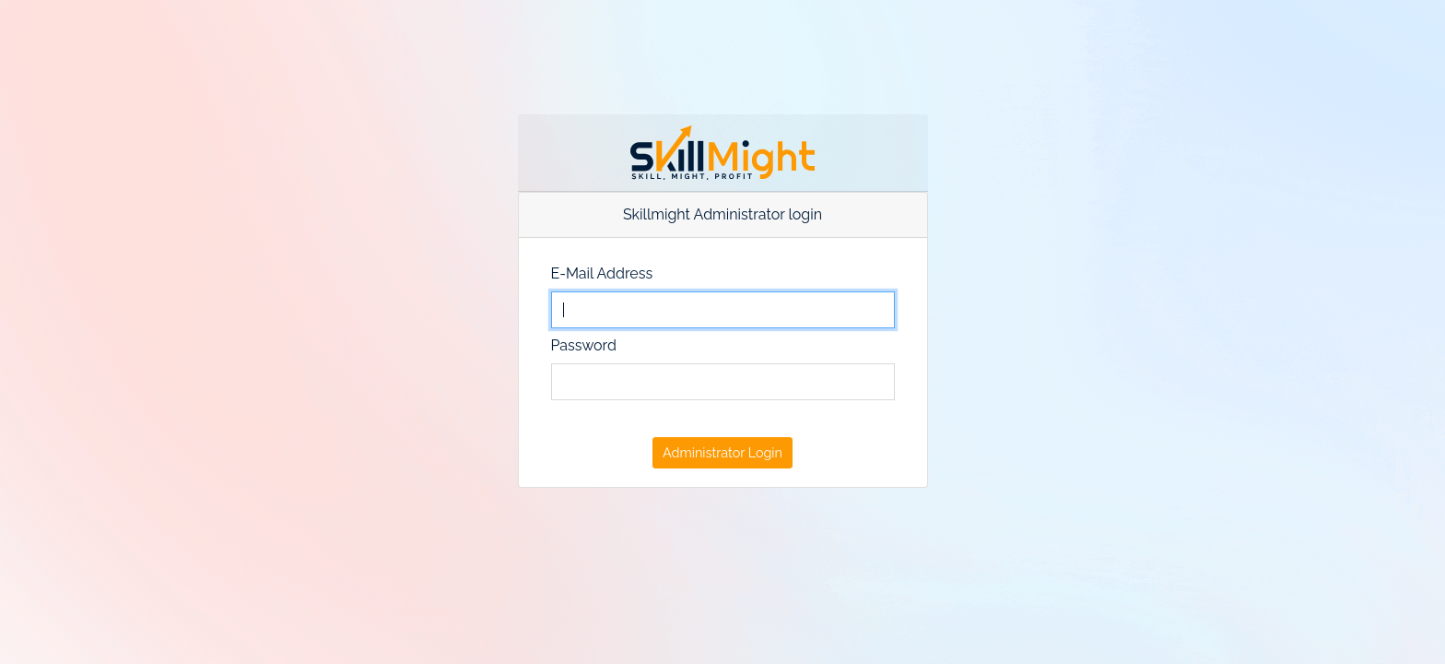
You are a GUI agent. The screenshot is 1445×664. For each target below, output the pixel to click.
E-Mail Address (602, 273)
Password (584, 345)
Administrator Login (722, 452)
